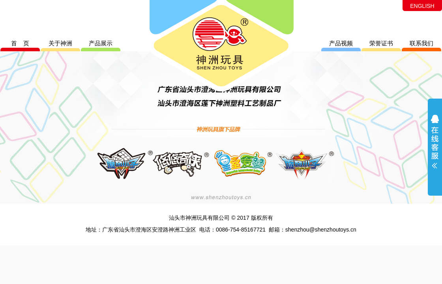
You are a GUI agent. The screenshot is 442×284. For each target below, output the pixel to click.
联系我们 (421, 43)
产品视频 (341, 43)
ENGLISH (422, 6)
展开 (435, 147)
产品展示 (100, 43)
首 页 (20, 43)
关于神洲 (60, 43)
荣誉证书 (381, 43)
